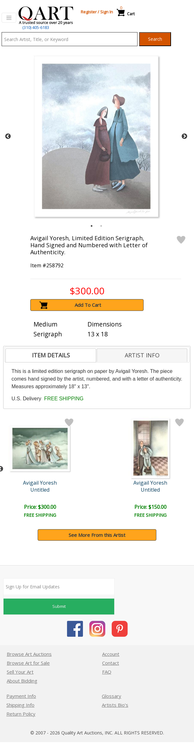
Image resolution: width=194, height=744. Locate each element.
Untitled (39, 489)
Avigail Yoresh (40, 482)
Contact (110, 663)
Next (184, 136)
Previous (8, 136)
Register (89, 12)
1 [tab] (91, 226)
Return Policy (20, 714)
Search (155, 39)
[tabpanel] (96, 136)
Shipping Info (20, 705)
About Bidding (22, 680)
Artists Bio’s (115, 705)
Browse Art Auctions (29, 654)
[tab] (50, 355)
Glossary (111, 696)
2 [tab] (101, 226)
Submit (59, 606)
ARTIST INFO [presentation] (142, 355)
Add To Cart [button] (88, 305)
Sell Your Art (20, 672)
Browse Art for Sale (28, 663)
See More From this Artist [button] (97, 535)
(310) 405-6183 (35, 27)
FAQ (106, 672)
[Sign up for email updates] (59, 586)
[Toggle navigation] (9, 18)
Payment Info (21, 696)
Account (110, 654)
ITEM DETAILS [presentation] (51, 355)
